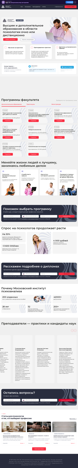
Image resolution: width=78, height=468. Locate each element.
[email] (48, 216)
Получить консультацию (67, 400)
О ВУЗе (44, 6)
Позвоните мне (66, 216)
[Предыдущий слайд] (72, 330)
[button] (27, 39)
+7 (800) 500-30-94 (59, 6)
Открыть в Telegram (67, 67)
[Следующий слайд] (75, 330)
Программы (28, 6)
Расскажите (67, 273)
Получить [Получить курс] (69, 2)
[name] (11, 216)
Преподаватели (36, 6)
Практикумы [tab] (30, 104)
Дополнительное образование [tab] (12, 104)
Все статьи (73, 418)
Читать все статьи (39, 449)
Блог (22, 6)
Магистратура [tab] (56, 104)
